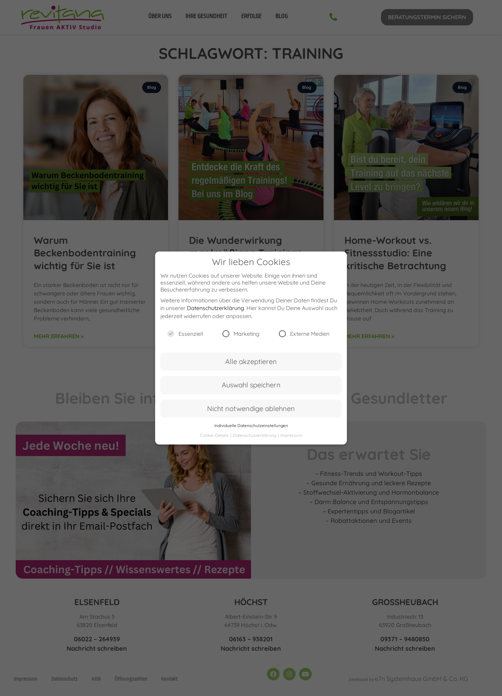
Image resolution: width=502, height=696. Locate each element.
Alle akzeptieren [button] (251, 366)
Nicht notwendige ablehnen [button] (251, 413)
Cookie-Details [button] (215, 440)
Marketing (240, 338)
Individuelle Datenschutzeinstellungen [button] (251, 430)
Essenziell (185, 338)
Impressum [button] (291, 440)
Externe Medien (304, 338)
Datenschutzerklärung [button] (255, 440)
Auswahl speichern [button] (251, 389)
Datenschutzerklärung (215, 312)
